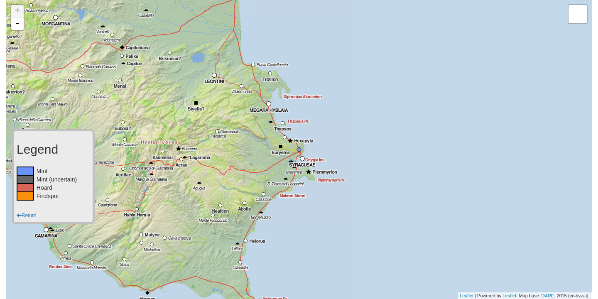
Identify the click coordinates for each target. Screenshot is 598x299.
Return (27, 215)
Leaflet (466, 295)
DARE (548, 295)
